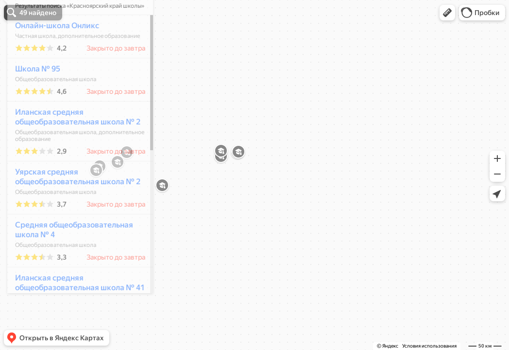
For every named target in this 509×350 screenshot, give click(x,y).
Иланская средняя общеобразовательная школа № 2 (72, 145)
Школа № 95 (32, 97)
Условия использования (429, 346)
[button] (447, 12)
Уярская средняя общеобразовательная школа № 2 (72, 205)
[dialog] (75, 173)
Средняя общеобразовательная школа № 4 (69, 258)
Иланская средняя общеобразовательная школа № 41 (74, 311)
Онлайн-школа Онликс (52, 54)
